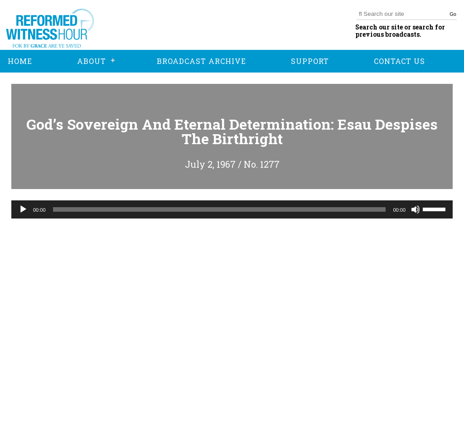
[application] (232, 209)
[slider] (219, 209)
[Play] (23, 209)
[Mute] (415, 209)
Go (453, 14)
